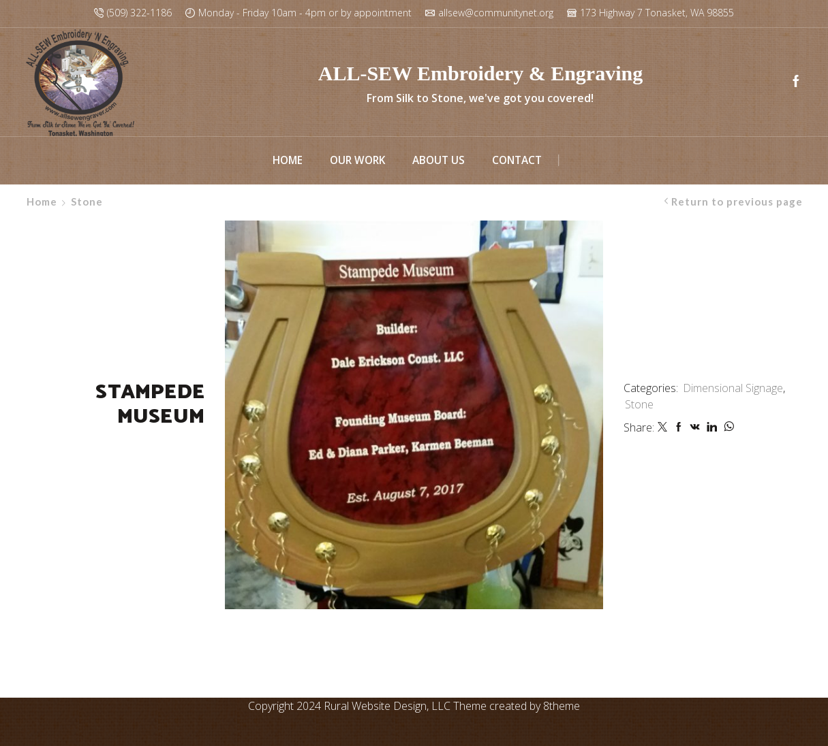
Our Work (357, 160)
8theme (561, 705)
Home (288, 160)
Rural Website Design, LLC (387, 705)
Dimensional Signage (733, 387)
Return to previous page (737, 201)
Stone (87, 201)
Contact (517, 160)
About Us (438, 160)
